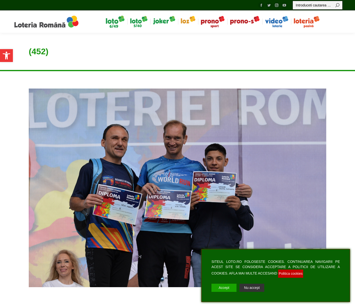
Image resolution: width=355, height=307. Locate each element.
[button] (6, 55)
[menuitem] (115, 21)
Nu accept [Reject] (252, 288)
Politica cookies (291, 274)
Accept (224, 288)
